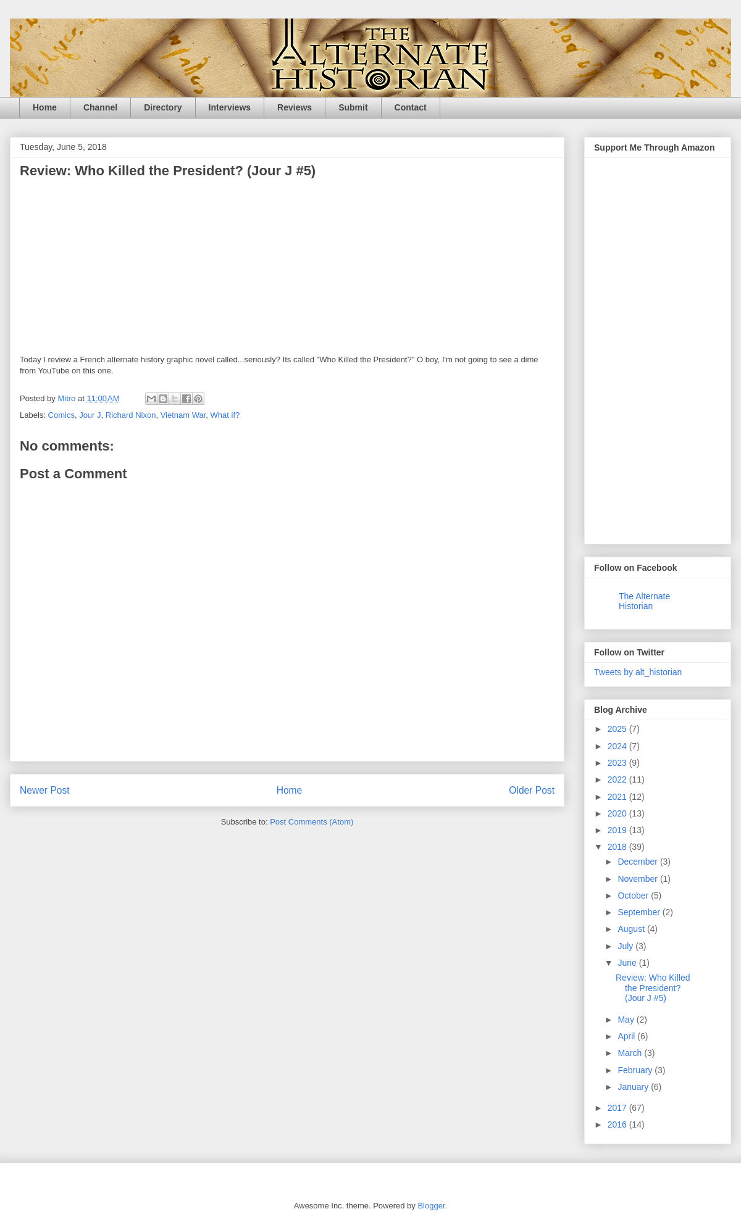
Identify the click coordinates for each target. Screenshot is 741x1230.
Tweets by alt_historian (638, 672)
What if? (225, 415)
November (638, 879)
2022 (618, 779)
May (627, 1019)
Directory (163, 107)
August (632, 929)
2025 (618, 729)
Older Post (532, 790)
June (628, 963)
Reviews (294, 107)
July (626, 946)
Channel (100, 107)
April (627, 1036)
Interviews (230, 107)
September (640, 912)
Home (45, 107)
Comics (61, 415)
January (634, 1087)
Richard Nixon (131, 415)
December (638, 861)
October (634, 895)
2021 (618, 797)
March (631, 1053)
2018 (618, 847)
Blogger (431, 1205)
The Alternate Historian (644, 601)
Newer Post (45, 790)
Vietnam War (183, 415)
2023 (618, 763)
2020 (618, 813)
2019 (618, 830)
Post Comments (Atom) (311, 821)
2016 (618, 1124)
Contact (411, 107)
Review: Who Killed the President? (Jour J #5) (653, 988)
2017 (618, 1108)
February (636, 1070)
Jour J (90, 415)
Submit (352, 107)
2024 (618, 746)
